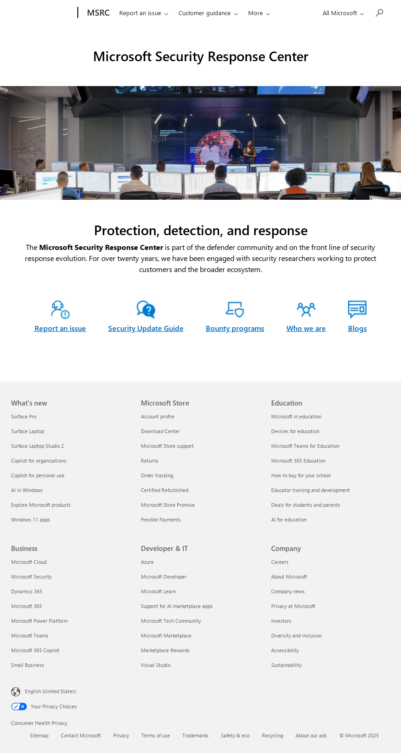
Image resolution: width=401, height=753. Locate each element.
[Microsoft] (39, 12)
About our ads (311, 735)
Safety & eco (235, 735)
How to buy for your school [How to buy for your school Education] (301, 475)
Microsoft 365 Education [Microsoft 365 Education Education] (298, 460)
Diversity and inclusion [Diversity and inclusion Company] (296, 635)
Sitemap (39, 735)
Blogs (357, 328)
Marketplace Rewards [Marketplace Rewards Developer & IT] (165, 650)
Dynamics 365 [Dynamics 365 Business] (26, 591)
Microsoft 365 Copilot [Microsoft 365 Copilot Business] (35, 650)
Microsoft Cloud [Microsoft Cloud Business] (28, 561)
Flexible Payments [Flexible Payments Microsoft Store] (161, 519)
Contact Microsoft (81, 735)
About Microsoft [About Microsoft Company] (289, 576)
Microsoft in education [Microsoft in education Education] (296, 416)
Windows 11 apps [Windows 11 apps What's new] (30, 519)
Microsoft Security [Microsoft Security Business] (31, 576)
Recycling (272, 735)
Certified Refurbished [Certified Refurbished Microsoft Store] (164, 490)
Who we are (296, 13)
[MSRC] (91, 12)
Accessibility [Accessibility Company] (285, 650)
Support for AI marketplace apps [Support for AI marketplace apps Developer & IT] (177, 605)
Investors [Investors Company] (281, 620)
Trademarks (195, 735)
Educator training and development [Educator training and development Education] (310, 490)
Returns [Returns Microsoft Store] (149, 460)
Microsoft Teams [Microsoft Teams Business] (29, 635)
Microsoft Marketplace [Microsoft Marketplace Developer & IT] (166, 635)
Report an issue (134, 13)
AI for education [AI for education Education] (289, 519)
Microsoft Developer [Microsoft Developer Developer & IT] (163, 576)
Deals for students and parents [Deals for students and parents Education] (305, 504)
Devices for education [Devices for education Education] (295, 431)
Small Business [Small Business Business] (27, 664)
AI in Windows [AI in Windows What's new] (27, 490)
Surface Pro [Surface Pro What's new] (23, 416)
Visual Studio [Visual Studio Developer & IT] (155, 664)
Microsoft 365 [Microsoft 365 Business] (26, 605)
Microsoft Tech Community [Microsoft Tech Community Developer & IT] (171, 620)
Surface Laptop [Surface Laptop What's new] (27, 431)
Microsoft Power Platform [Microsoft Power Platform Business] (39, 620)
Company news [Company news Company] (288, 591)
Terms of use (155, 735)
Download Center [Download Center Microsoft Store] (160, 431)
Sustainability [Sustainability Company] (286, 664)
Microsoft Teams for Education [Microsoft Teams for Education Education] (305, 445)
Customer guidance (199, 13)
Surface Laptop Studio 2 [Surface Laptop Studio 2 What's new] (37, 445)
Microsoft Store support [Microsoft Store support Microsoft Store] (167, 445)
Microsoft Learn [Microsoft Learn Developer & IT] (158, 591)
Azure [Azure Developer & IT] (147, 561)
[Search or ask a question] (379, 11)
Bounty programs (235, 328)
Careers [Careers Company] (280, 561)
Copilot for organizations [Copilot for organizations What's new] (38, 460)
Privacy (121, 735)
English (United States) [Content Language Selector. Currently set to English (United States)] (50, 691)
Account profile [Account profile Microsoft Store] (157, 416)
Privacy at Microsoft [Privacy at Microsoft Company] (293, 605)
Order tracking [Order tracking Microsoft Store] (157, 475)
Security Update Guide (146, 328)
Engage (252, 13)
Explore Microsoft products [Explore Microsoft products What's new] (41, 504)
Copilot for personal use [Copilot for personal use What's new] (37, 475)
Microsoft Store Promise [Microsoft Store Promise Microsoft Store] (168, 504)
